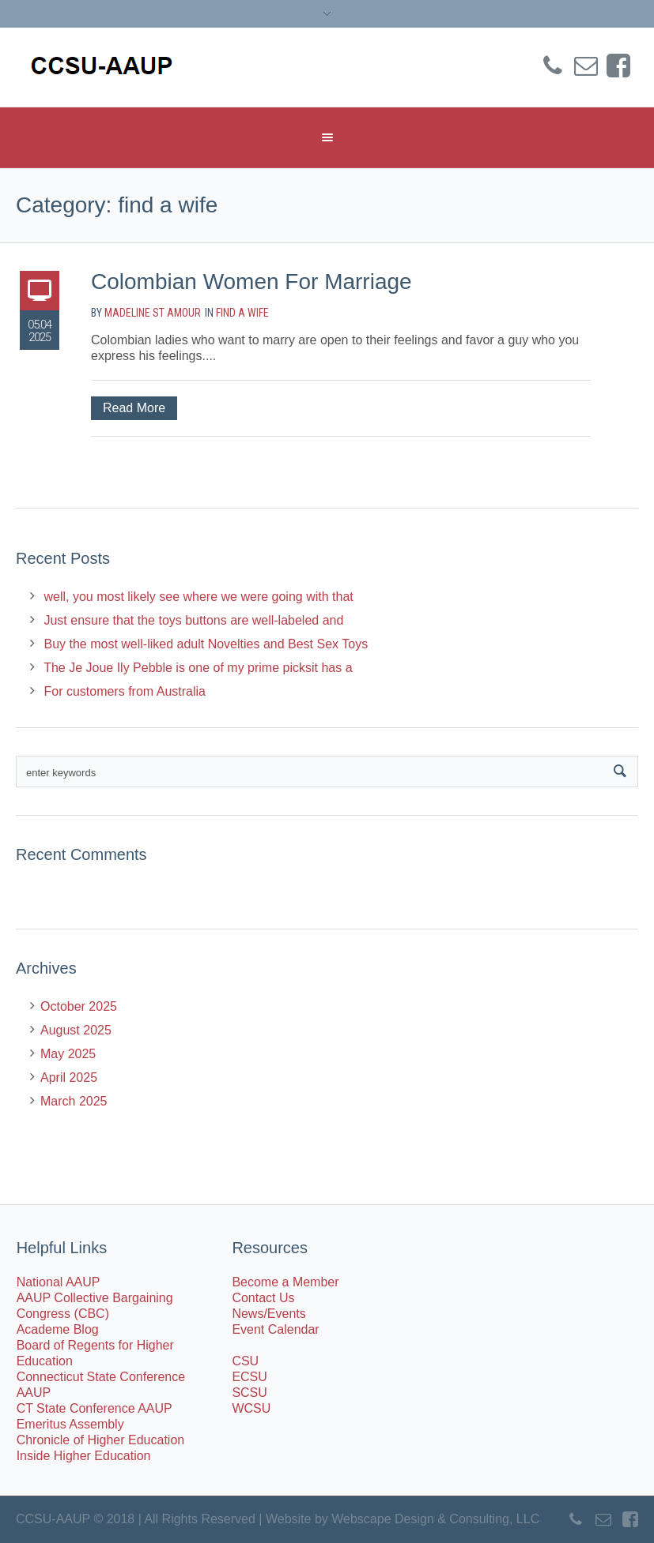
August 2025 (76, 1030)
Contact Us (263, 1298)
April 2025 (68, 1077)
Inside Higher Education (84, 1455)
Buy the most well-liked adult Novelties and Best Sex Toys (205, 644)
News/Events (268, 1313)
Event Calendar (275, 1329)
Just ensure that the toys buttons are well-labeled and (193, 620)
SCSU (249, 1392)
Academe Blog (58, 1329)
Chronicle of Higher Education (101, 1440)
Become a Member (285, 1282)
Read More (134, 408)
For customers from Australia (124, 691)
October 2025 (78, 1006)
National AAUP (58, 1282)
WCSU (251, 1408)
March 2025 (74, 1101)
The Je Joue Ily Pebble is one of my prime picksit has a (197, 667)
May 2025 (68, 1054)
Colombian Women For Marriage (251, 281)
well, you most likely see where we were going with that (198, 596)
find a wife (242, 312)
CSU (245, 1361)
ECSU (249, 1376)
